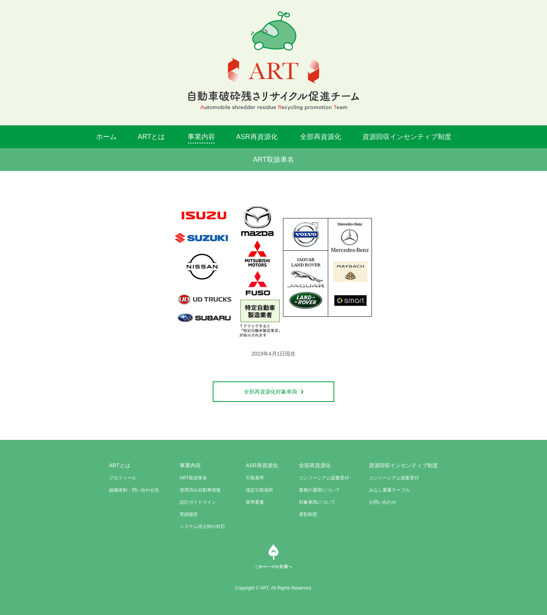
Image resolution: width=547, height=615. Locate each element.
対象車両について (317, 502)
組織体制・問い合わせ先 (134, 490)
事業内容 (201, 137)
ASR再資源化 (257, 137)
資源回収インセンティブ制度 (406, 137)
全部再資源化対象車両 (274, 392)
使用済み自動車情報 (200, 490)
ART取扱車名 (193, 478)
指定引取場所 (259, 490)
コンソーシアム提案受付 (324, 478)
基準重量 (255, 502)
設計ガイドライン (198, 502)
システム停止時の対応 (202, 526)
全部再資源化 (320, 137)
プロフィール (122, 478)
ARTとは (151, 137)
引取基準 (255, 478)
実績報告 (189, 514)
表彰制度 (308, 514)
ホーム (106, 137)
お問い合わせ (382, 502)
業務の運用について (319, 490)
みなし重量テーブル (389, 490)
